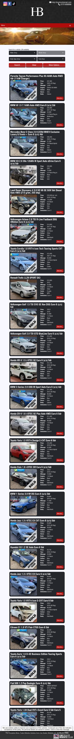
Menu (3, 25)
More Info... (60, 98)
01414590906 (66, 4)
